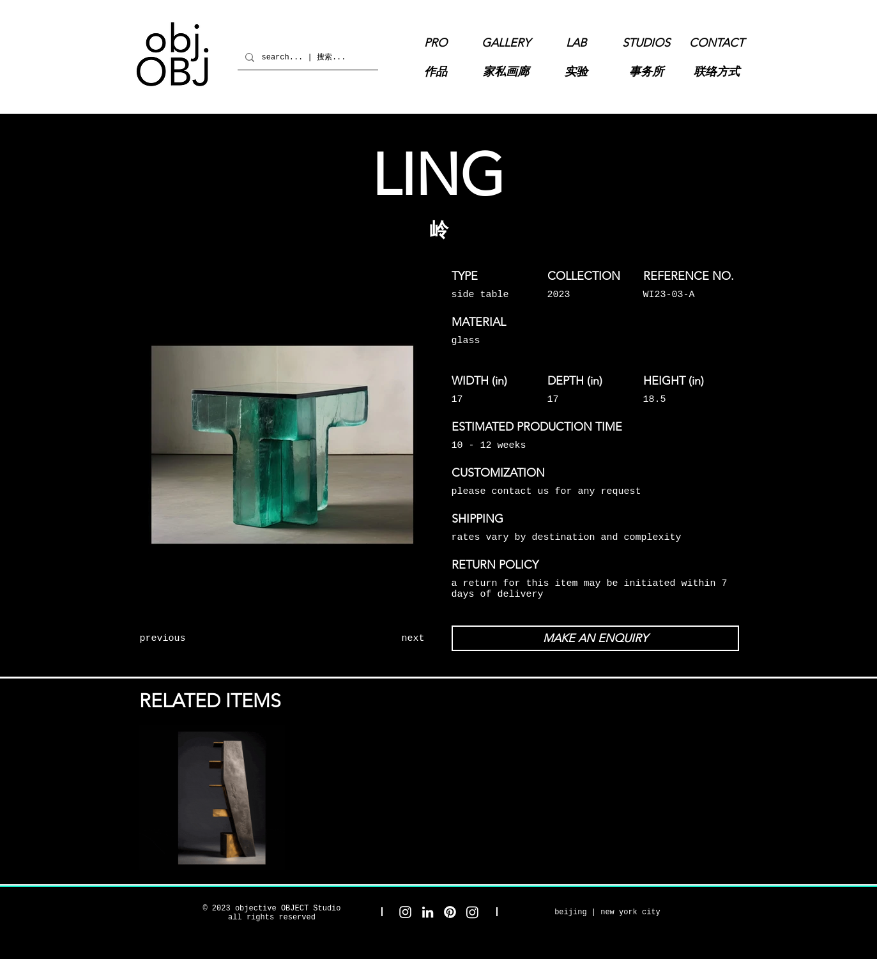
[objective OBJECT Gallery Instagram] (472, 912)
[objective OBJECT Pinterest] (450, 912)
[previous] (186, 638)
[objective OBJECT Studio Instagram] (405, 912)
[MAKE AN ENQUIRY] (595, 638)
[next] (378, 638)
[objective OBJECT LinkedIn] (428, 912)
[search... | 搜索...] (306, 57)
